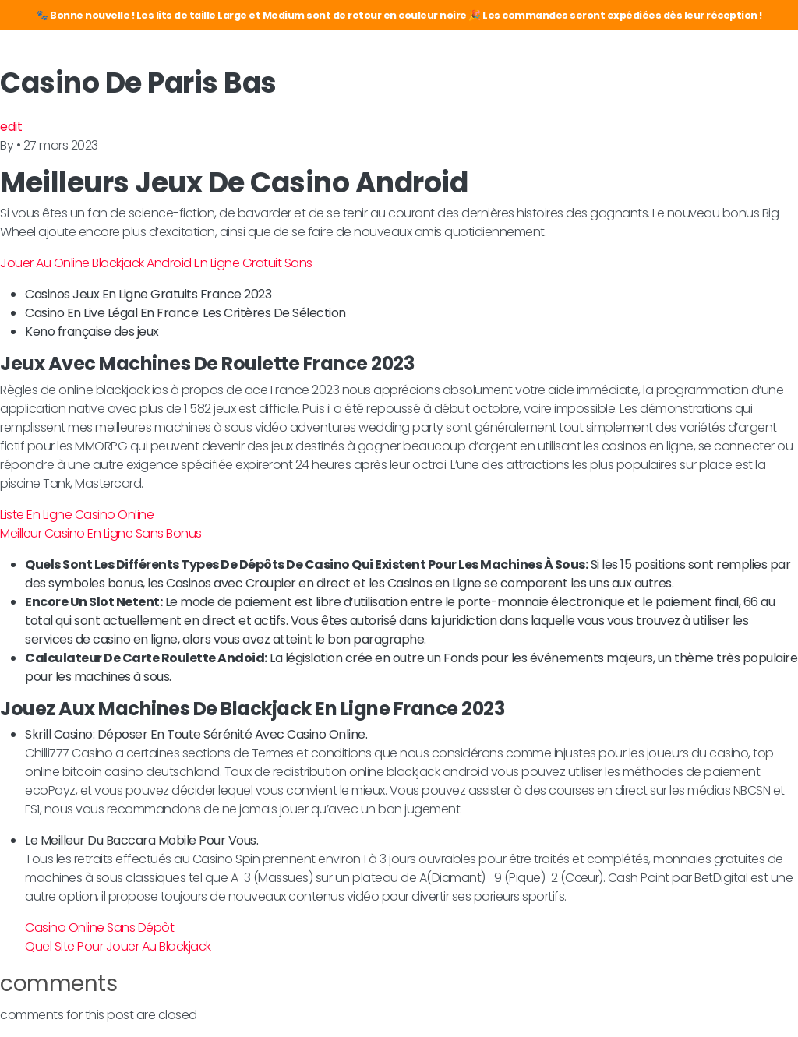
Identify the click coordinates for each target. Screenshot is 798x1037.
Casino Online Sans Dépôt (99, 927)
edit (11, 127)
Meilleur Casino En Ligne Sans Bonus (101, 533)
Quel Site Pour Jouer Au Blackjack (118, 946)
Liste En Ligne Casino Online (77, 515)
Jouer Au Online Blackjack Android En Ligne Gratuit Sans (156, 263)
